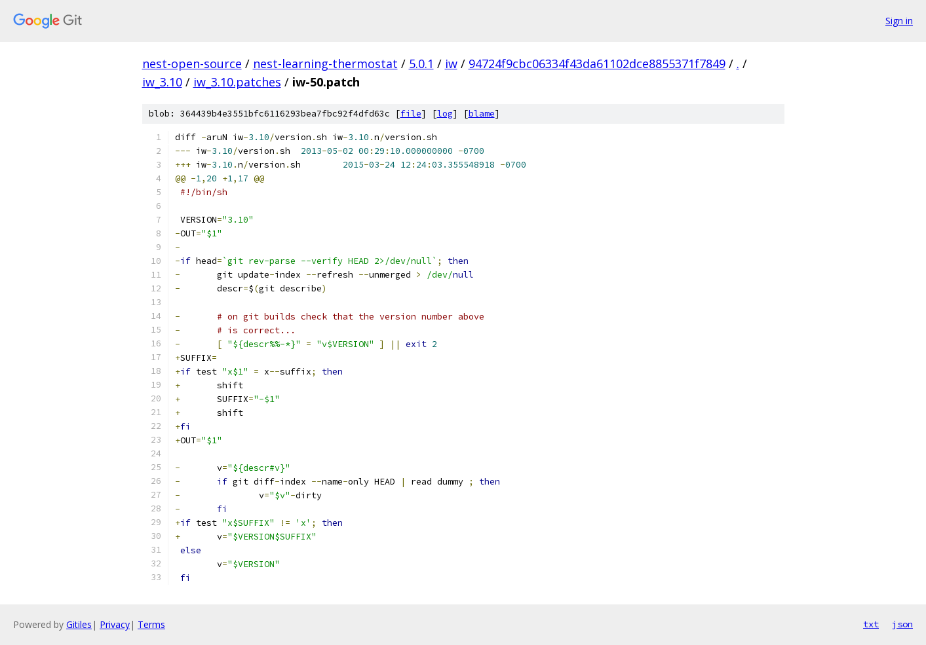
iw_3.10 (162, 82)
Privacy (115, 624)
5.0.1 (421, 63)
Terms (151, 624)
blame (482, 113)
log (445, 113)
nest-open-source (192, 63)
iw (451, 63)
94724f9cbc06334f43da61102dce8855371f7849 (597, 63)
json (902, 624)
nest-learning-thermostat (325, 63)
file (410, 113)
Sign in (899, 20)
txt (871, 624)
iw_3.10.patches (237, 82)
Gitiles (79, 624)
